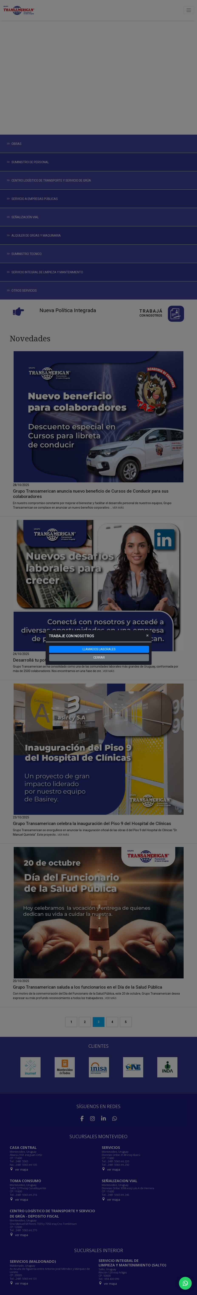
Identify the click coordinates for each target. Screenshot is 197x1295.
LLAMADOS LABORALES (99, 649)
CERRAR (99, 657)
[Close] (147, 635)
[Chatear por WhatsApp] (185, 1283)
